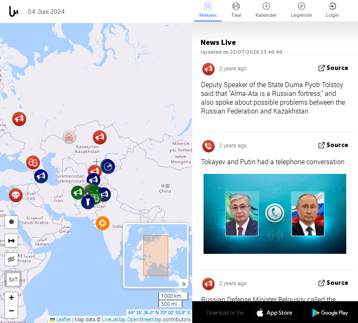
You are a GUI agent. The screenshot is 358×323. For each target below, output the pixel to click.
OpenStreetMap (144, 319)
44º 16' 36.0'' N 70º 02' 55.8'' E (159, 312)
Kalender (266, 10)
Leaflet (60, 319)
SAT (13, 279)
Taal (236, 10)
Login (332, 10)
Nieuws (208, 10)
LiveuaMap (114, 319)
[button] (41, 176)
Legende (301, 10)
